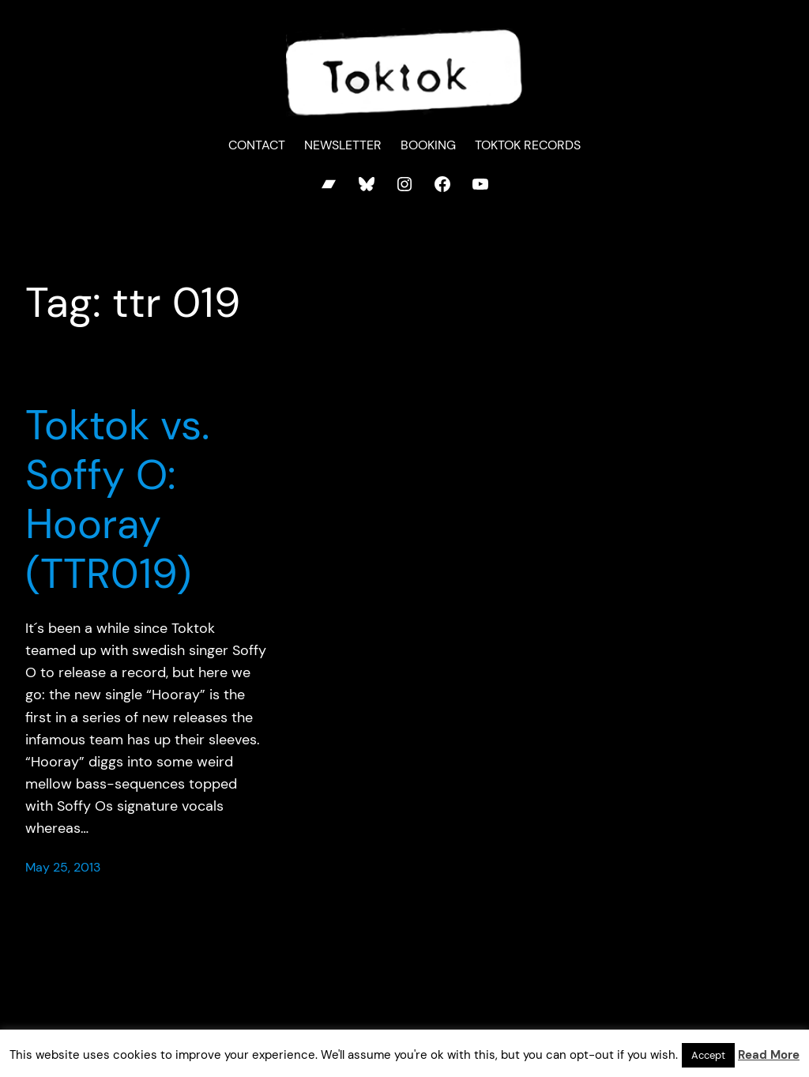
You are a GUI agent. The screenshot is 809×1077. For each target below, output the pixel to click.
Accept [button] (708, 1055)
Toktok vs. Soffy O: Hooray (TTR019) (117, 499)
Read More (769, 1055)
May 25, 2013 (62, 868)
